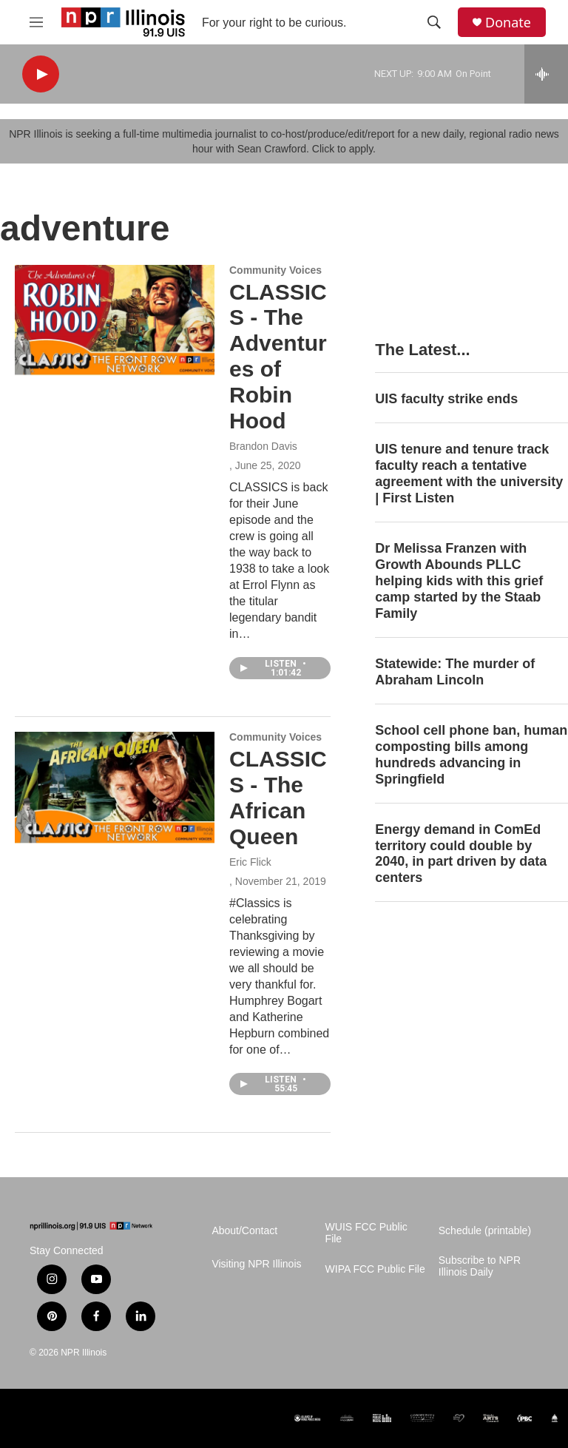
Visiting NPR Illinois (256, 1264)
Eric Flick (250, 862)
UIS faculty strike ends (446, 398)
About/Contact (244, 1230)
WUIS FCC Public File (366, 1233)
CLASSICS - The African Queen (278, 797)
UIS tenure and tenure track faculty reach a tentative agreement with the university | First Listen (469, 473)
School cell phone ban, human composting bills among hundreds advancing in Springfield (471, 755)
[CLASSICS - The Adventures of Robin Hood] (114, 320)
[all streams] (546, 74)
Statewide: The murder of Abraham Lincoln (455, 671)
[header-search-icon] (434, 22)
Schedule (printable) (485, 1230)
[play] (41, 74)
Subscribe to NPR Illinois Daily (480, 1266)
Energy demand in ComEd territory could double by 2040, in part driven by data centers (461, 854)
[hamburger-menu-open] (36, 22)
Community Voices (275, 270)
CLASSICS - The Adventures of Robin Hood (278, 356)
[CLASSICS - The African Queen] (114, 787)
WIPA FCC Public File (375, 1269)
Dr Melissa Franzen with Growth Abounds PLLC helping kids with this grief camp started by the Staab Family (459, 581)
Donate (508, 22)
